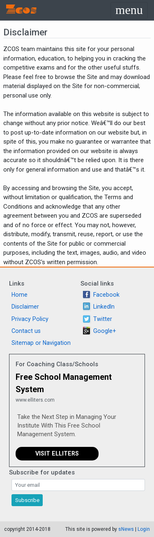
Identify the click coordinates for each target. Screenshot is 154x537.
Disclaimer (25, 306)
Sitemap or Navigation (41, 342)
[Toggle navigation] (129, 10)
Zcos (21, 10)
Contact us (26, 331)
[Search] (78, 485)
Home (19, 294)
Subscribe (27, 500)
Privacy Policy (29, 319)
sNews (126, 529)
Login (144, 529)
